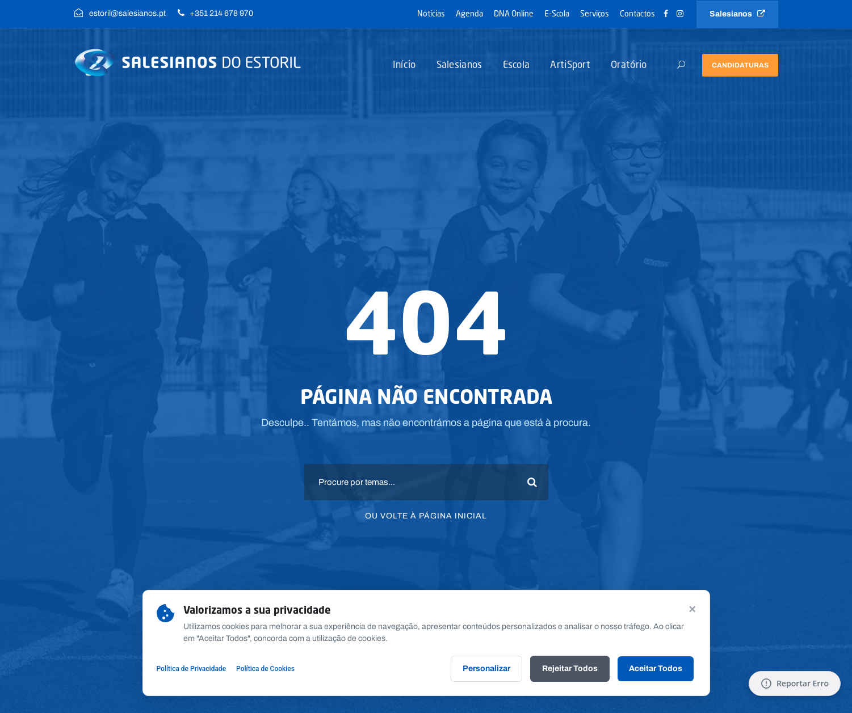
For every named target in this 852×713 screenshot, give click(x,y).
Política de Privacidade (191, 669)
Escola (516, 64)
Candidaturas (740, 65)
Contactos (637, 13)
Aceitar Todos (655, 668)
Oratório (629, 64)
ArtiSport (570, 64)
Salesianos (737, 14)
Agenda (469, 13)
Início (404, 64)
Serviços (594, 13)
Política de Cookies (265, 669)
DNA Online (514, 13)
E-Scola (556, 13)
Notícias (431, 13)
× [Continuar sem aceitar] (692, 608)
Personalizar (486, 668)
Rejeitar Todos (570, 668)
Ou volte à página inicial (426, 516)
